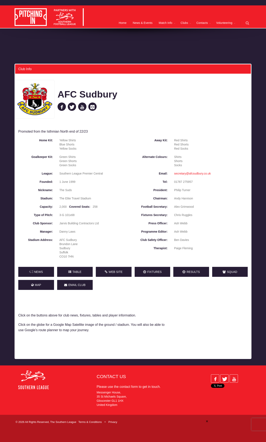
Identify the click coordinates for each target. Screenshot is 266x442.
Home (122, 22)
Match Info (165, 22)
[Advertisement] (211, 326)
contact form (128, 386)
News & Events (143, 22)
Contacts (202, 22)
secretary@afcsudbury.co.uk (192, 173)
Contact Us (111, 376)
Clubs (184, 22)
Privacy (112, 422)
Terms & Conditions (90, 422)
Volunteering (224, 22)
